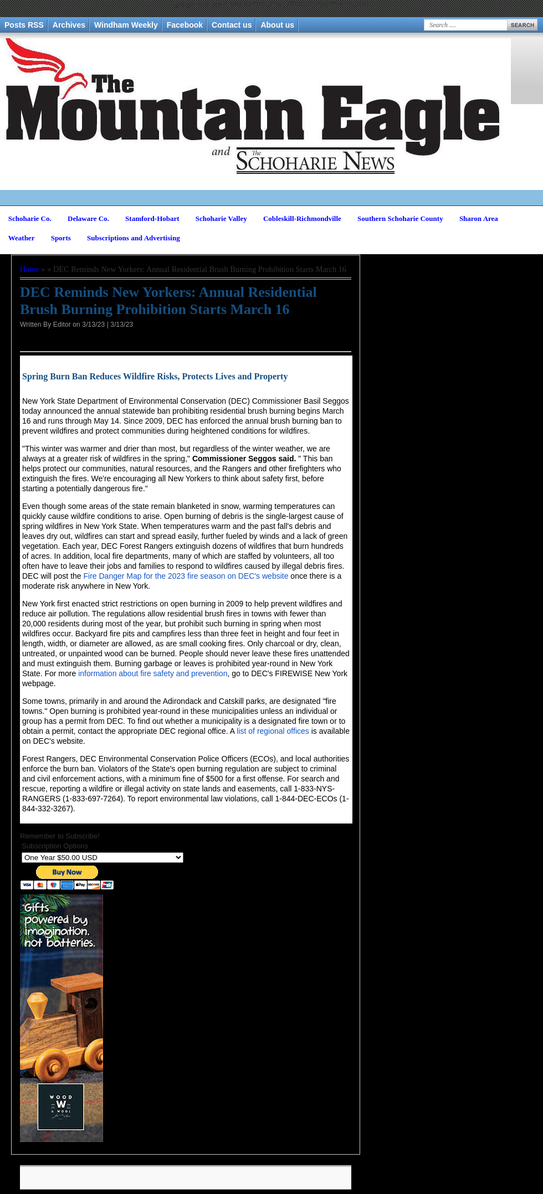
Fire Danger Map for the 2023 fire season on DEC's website (185, 576)
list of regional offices (273, 731)
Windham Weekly (126, 24)
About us (277, 24)
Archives (69, 24)
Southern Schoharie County (400, 218)
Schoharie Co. (30, 218)
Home (29, 269)
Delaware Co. (88, 218)
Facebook (185, 24)
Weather (21, 238)
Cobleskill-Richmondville (302, 218)
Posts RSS (24, 24)
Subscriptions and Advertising (133, 238)
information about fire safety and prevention (152, 673)
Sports (61, 238)
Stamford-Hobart (152, 218)
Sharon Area (478, 218)
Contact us (232, 24)
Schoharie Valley (221, 218)
